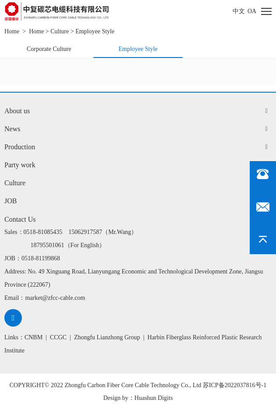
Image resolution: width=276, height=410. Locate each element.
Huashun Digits (153, 398)
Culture (59, 31)
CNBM (33, 337)
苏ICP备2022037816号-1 (234, 385)
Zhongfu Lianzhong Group (107, 337)
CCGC (58, 337)
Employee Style (94, 31)
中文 (239, 11)
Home (11, 31)
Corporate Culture (49, 49)
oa (252, 11)
